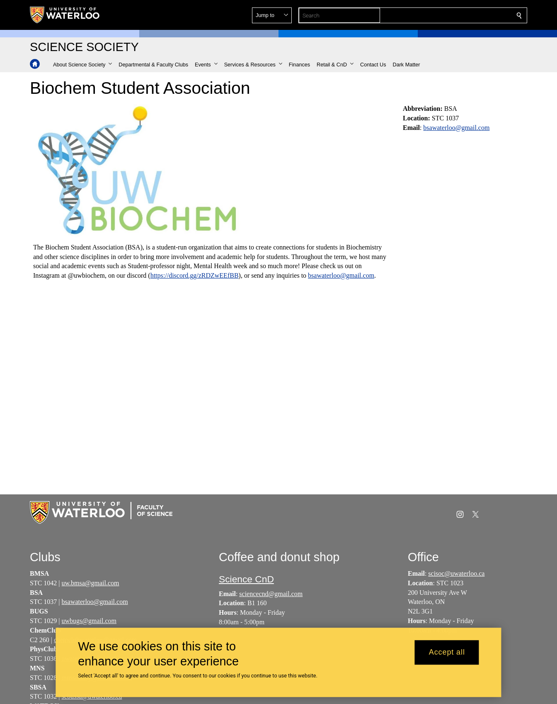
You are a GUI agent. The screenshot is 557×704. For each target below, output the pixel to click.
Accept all (447, 652)
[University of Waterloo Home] (65, 15)
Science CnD (246, 579)
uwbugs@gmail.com (89, 620)
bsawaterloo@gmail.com (341, 275)
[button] (459, 15)
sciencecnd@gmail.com (271, 593)
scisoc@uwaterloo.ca (456, 573)
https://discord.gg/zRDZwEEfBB (194, 275)
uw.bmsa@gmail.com (90, 583)
